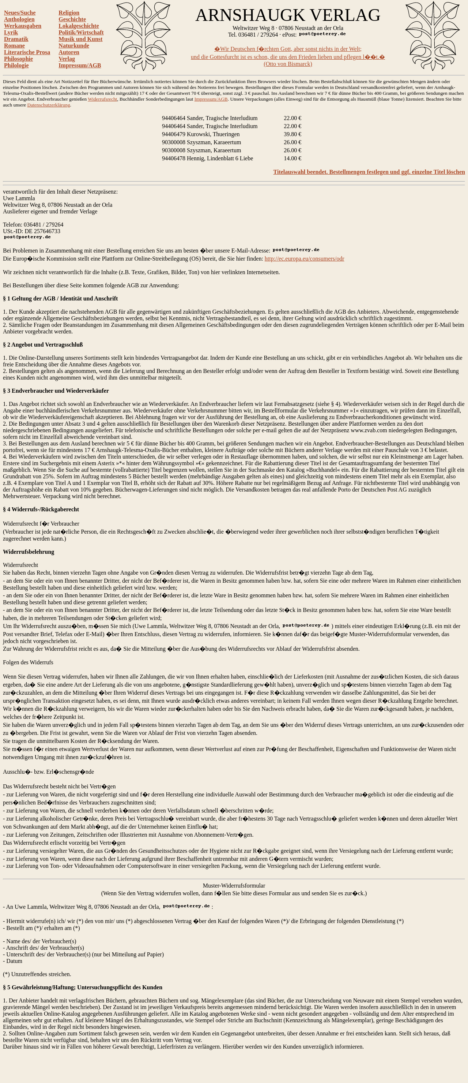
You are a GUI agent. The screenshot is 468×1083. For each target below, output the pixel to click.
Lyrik (11, 32)
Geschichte (72, 19)
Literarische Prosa (27, 52)
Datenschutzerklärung (48, 105)
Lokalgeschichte (78, 26)
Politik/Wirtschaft (80, 32)
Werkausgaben (22, 26)
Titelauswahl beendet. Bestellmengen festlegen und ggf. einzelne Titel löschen (369, 172)
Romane (14, 45)
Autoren (68, 52)
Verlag (66, 59)
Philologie (16, 65)
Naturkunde (73, 45)
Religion (68, 13)
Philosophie (18, 59)
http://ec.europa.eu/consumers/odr (304, 258)
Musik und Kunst (80, 39)
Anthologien (19, 19)
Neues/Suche (19, 13)
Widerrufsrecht (102, 99)
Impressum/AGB (79, 65)
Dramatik (16, 39)
